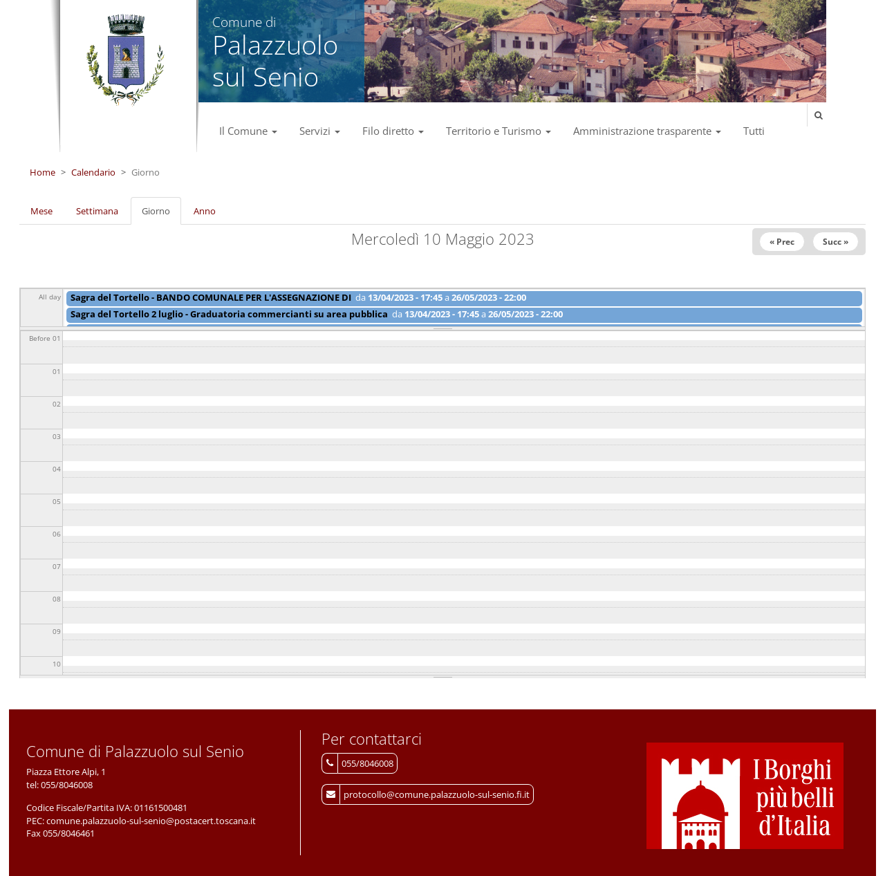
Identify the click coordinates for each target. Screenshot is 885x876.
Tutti (754, 131)
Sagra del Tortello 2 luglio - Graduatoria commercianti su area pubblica (229, 314)
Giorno (161, 215)
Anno (205, 211)
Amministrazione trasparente (647, 131)
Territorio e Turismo (498, 131)
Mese (41, 211)
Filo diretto (393, 131)
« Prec (782, 242)
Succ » (835, 242)
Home (42, 172)
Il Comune (248, 131)
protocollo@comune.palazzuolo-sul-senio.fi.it (437, 794)
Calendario (93, 172)
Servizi (319, 131)
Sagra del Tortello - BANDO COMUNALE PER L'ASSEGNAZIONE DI (211, 297)
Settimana (97, 211)
